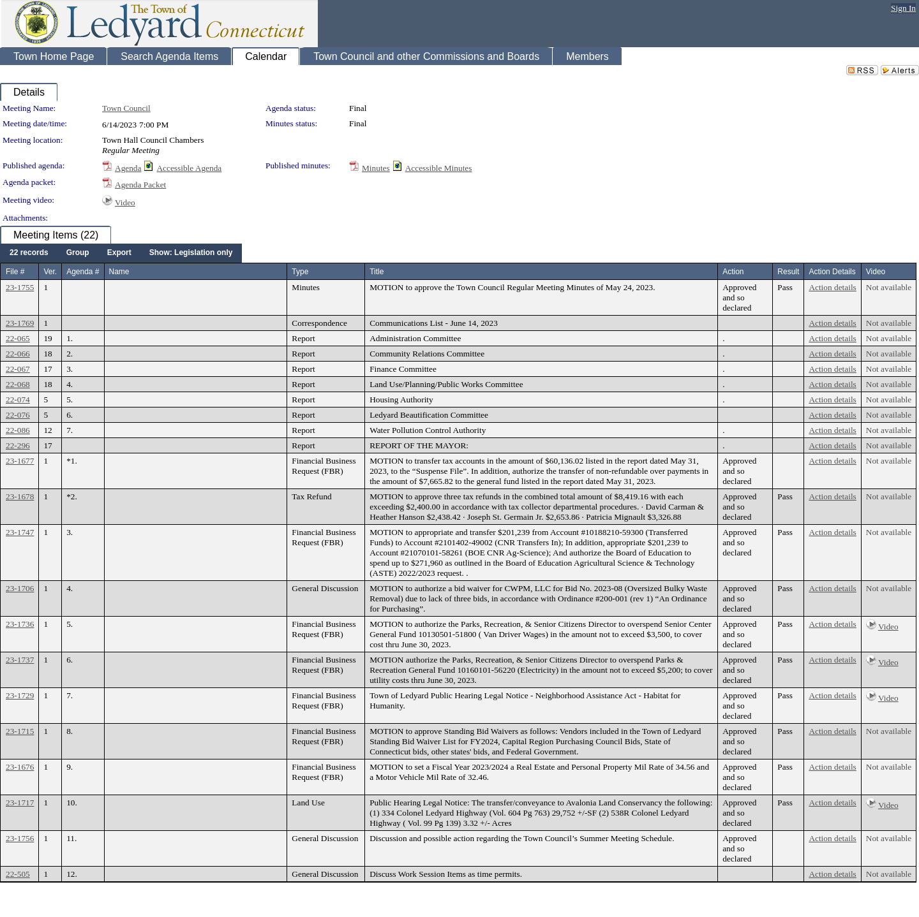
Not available (888, 287)
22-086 (18, 430)
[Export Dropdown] (119, 253)
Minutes (376, 168)
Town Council (126, 108)
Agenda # (82, 271)
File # (15, 271)
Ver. (50, 271)
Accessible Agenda (188, 168)
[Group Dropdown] (78, 253)
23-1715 (20, 731)
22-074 (18, 399)
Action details (832, 287)
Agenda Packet (140, 184)
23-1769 (20, 323)
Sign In (903, 8)
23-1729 (20, 695)
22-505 (18, 874)
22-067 (18, 369)
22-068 (18, 384)
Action (732, 271)
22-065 (18, 338)
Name (119, 271)
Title (377, 271)
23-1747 (20, 532)
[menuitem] (29, 253)
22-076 (18, 415)
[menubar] (121, 253)
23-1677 (20, 461)
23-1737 (20, 659)
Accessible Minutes (438, 168)
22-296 (18, 445)
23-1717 (20, 802)
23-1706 (20, 588)
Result (788, 271)
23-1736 (20, 624)
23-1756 (20, 838)
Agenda (128, 168)
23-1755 (20, 287)
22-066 (18, 353)
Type (300, 271)
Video (125, 202)
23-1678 (20, 496)
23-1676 (20, 767)
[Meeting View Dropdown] (191, 253)
